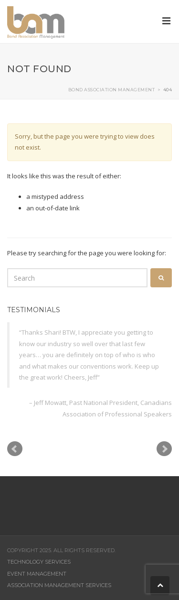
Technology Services (39, 561)
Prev (14, 449)
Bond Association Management (111, 89)
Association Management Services (59, 585)
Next (164, 449)
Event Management (36, 573)
